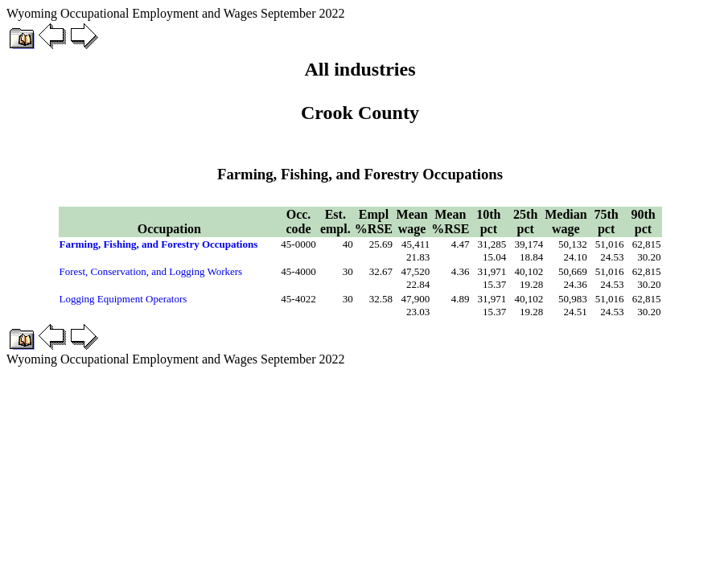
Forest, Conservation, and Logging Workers (151, 271)
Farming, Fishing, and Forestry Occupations (159, 244)
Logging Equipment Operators (123, 299)
